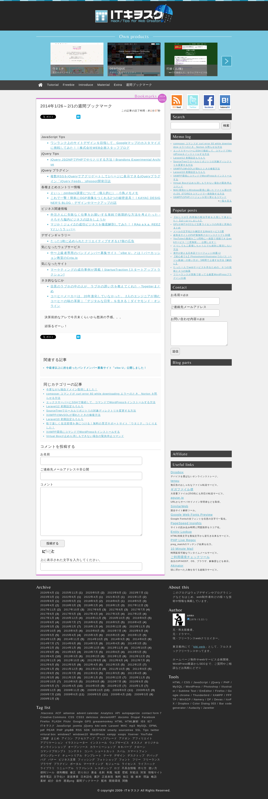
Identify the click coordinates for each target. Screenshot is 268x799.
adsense (69, 713)
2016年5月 (113, 622)
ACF (58, 713)
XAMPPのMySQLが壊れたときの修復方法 (73, 414)
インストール (98, 742)
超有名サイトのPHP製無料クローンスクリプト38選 (201, 235)
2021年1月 (135, 596)
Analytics (107, 713)
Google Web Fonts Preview (192, 514)
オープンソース (78, 746)
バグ (43, 759)
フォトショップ (107, 759)
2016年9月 (140, 617)
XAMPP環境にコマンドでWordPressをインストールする (83, 431)
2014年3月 (135, 643)
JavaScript (64, 725)
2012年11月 (48, 660)
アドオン (124, 738)
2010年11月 (137, 677)
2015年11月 (137, 626)
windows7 (64, 734)
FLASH (57, 721)
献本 (138, 776)
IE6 (143, 721)
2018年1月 (113, 605)
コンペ (88, 751)
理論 (146, 776)
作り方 (142, 768)
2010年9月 (71, 681)
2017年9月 (94, 609)
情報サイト (155, 772)
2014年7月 (47, 643)
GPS (88, 721)
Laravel (114, 725)
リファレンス (84, 768)
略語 (154, 776)
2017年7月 (138, 609)
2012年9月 (94, 660)
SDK (87, 730)
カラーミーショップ (103, 746)
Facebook (148, 717)
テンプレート (92, 755)
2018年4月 (47, 605)
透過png (69, 780)
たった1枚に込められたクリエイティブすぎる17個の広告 (92, 241)
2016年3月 (47, 626)
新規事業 (73, 776)
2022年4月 (91, 596)
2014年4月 (113, 643)
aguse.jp (177, 497)
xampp (111, 734)
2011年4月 (135, 673)
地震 (117, 772)
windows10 (80, 734)
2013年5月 (135, 651)
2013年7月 (91, 651)
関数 (125, 780)
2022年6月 (69, 596)
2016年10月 (117, 617)
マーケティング (93, 763)
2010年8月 (93, 681)
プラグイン (61, 763)
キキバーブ (125, 746)
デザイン (119, 755)
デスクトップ (136, 755)
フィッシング (86, 759)
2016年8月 (47, 622)
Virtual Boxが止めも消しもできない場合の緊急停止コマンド (85, 436)
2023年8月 (115, 592)
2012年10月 (72, 660)
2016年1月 (91, 626)
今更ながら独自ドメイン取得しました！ (72, 389)
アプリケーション (51, 742)
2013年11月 (115, 647)
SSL (138, 730)
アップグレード (107, 738)
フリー (136, 759)
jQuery (88, 725)
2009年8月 (143, 690)
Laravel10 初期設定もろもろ (64, 419)
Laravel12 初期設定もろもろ (64, 406)
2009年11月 (72, 690)
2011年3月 (47, 677)
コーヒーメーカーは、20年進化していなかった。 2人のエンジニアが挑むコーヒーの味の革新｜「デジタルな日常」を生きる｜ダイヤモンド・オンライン (105, 301)
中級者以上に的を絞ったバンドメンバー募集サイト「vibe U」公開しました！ (96, 367)
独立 (126, 776)
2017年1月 (47, 617)
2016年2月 (69, 626)
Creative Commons (53, 717)
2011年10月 (117, 668)
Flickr (67, 721)
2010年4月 (69, 685)
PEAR (51, 730)
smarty (112, 730)
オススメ (137, 742)
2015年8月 (93, 630)
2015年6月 (136, 630)
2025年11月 (70, 592)
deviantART (108, 717)
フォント (124, 759)
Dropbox (177, 472)
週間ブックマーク (139, 84)
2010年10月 (48, 681)
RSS (79, 730)
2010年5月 (47, 685)
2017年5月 (69, 613)
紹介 (51, 780)
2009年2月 (47, 698)
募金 (94, 772)
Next (227, 61)
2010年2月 (115, 685)
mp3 (132, 725)
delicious (92, 717)
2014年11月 (72, 639)
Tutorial (53, 84)
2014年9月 (118, 639)
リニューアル (65, 768)
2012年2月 (135, 664)
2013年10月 (139, 647)
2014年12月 (48, 639)
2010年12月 (114, 677)
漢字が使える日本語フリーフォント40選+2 (197, 253)
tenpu (175, 480)
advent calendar (88, 713)
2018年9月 (91, 601)
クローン (139, 746)
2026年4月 (47, 592)
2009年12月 (48, 690)
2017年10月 (72, 609)
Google (78, 721)
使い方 (153, 768)
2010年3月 (93, 685)
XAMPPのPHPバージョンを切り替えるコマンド (199, 197)
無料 (118, 776)
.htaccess (46, 713)
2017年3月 (113, 613)
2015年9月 (71, 630)
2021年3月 (113, 596)
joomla (77, 725)
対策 (143, 772)
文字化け (59, 776)
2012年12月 (137, 656)
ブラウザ (46, 763)
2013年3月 (71, 656)
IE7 (149, 721)
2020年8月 (47, 601)
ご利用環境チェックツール (190, 557)
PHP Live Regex (183, 540)
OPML (153, 725)
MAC (124, 725)
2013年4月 (47, 656)
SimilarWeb (179, 506)
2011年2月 (69, 677)
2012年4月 (91, 664)
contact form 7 (151, 713)
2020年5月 (69, 601)
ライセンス (129, 763)
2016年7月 (69, 622)
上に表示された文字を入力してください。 (71, 560)
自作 (59, 780)
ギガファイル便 (182, 489)
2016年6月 (91, 622)
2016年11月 (93, 617)
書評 (97, 776)
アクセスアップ (85, 738)
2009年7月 (47, 694)
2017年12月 (135, 605)
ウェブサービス (119, 742)
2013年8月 (69, 651)
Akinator (177, 565)
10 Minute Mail (182, 548)
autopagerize (131, 713)
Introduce (86, 84)
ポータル (75, 763)
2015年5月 (47, 635)
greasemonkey (103, 721)
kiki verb (101, 725)
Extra (118, 84)
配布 (104, 780)
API (117, 713)
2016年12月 (70, 617)
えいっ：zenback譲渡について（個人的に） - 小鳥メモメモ (94, 193)
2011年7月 (69, 673)
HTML (119, 721)
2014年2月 (47, 647)
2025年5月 (93, 592)
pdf (42, 730)
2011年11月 (93, 668)
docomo (123, 717)
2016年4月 (135, 622)
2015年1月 (135, 635)
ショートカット (105, 751)
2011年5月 (113, 673)
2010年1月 (136, 685)
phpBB (69, 730)
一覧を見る (226, 201)
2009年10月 (95, 690)
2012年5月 (69, 664)
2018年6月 (113, 601)
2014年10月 (95, 639)
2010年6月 (136, 681)
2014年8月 (140, 639)
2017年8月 (116, 609)
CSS (71, 717)
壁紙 (125, 772)
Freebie (69, 84)
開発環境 (114, 780)
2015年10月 (48, 630)
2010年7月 (115, 681)
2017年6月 (47, 613)
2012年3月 (113, 664)
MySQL (142, 725)
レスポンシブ (103, 768)
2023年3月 (47, 596)
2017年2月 (135, 613)
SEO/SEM (98, 730)
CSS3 (80, 717)
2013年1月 (115, 656)
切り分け (83, 772)
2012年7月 (138, 660)
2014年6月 (69, 643)
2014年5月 (91, 643)
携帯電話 (46, 776)
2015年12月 (114, 626)
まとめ (55, 738)
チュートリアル (72, 755)
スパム (121, 751)
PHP (60, 730)
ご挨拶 (44, 738)
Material (103, 84)
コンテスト (75, 751)
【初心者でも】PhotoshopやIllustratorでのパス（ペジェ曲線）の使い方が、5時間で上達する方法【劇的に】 (202, 260)
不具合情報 (129, 768)
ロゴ (117, 768)
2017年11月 (48, 609)
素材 (43, 780)
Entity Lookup (181, 531)
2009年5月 (94, 694)
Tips (146, 730)
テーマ (107, 755)
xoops (122, 734)
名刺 (102, 772)
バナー (52, 759)
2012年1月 (47, 668)
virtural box (48, 734)
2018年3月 (69, 605)
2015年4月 (69, 635)
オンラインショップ (53, 746)
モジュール (112, 763)
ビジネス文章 (67, 759)
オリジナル (152, 742)
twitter (155, 730)
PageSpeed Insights (186, 523)
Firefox (45, 721)
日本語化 (86, 776)
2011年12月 (70, 668)
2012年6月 (47, 664)
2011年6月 (91, 673)
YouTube (147, 734)
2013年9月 (47, 651)
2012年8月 (116, 660)
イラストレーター (76, 742)
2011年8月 (47, 673)
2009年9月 (120, 690)
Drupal (135, 717)
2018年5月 (135, 601)
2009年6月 (71, 694)
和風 (109, 772)
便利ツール (47, 772)
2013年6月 (113, 651)
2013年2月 (93, 656)
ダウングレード (50, 755)
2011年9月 (140, 668)
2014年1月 (69, 647)
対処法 (134, 772)
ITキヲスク (47, 725)
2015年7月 (115, 630)
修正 (73, 772)
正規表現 (107, 776)
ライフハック (146, 763)
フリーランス (151, 759)
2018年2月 (91, 605)
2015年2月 (113, 635)
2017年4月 (91, 613)
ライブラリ (47, 768)
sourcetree (126, 730)
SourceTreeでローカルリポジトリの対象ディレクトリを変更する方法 (91, 410)
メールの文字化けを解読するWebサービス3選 (198, 231)
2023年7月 (136, 592)
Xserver (133, 734)
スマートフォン (137, 751)
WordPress (97, 734)
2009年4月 (118, 694)
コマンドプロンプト (53, 751)
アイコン (67, 738)
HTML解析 (132, 721)
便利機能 (62, 772)
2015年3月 (91, 635)
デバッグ (152, 755)
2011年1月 (91, 677)
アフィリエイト (142, 738)
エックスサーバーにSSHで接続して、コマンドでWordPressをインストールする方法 (101, 402)
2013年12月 (92, 647)
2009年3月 (141, 694)
